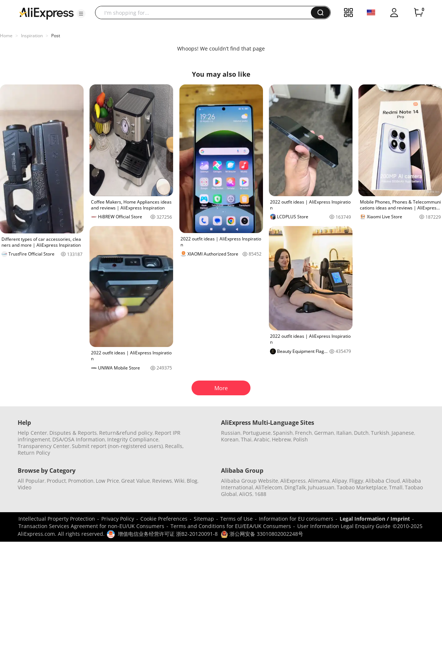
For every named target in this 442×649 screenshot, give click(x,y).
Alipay (339, 480)
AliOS (245, 493)
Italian (344, 432)
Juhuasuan (321, 487)
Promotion (81, 480)
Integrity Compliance (132, 439)
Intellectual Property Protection (56, 518)
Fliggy (356, 480)
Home (6, 35)
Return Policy (34, 452)
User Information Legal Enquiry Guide (343, 526)
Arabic (262, 439)
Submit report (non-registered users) (117, 446)
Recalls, (174, 446)
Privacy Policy (117, 518)
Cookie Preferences (163, 518)
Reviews (162, 480)
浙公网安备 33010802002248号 (262, 533)
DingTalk (295, 487)
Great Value (135, 480)
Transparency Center (44, 446)
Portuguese (257, 432)
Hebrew (281, 439)
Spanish (283, 432)
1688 (260, 493)
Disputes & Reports (73, 432)
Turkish (380, 432)
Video (24, 487)
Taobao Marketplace (362, 487)
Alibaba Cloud (382, 480)
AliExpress (293, 480)
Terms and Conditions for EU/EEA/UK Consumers (231, 526)
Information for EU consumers (296, 518)
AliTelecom (268, 487)
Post (55, 35)
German (324, 432)
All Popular (31, 480)
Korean (230, 439)
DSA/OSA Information (78, 439)
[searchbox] (206, 12)
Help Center (32, 432)
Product (56, 480)
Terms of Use (236, 518)
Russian (231, 432)
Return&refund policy (125, 432)
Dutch (361, 432)
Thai (246, 439)
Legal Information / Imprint (375, 518)
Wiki (179, 480)
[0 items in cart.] (418, 12)
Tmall (396, 487)
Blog (192, 480)
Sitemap (204, 518)
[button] (81, 13)
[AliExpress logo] (46, 13)
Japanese (403, 432)
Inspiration (32, 35)
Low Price (107, 480)
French (303, 432)
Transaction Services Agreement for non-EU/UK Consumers (91, 526)
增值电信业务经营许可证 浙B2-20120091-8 (168, 533)
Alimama (319, 480)
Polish (300, 439)
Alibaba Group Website (249, 480)
